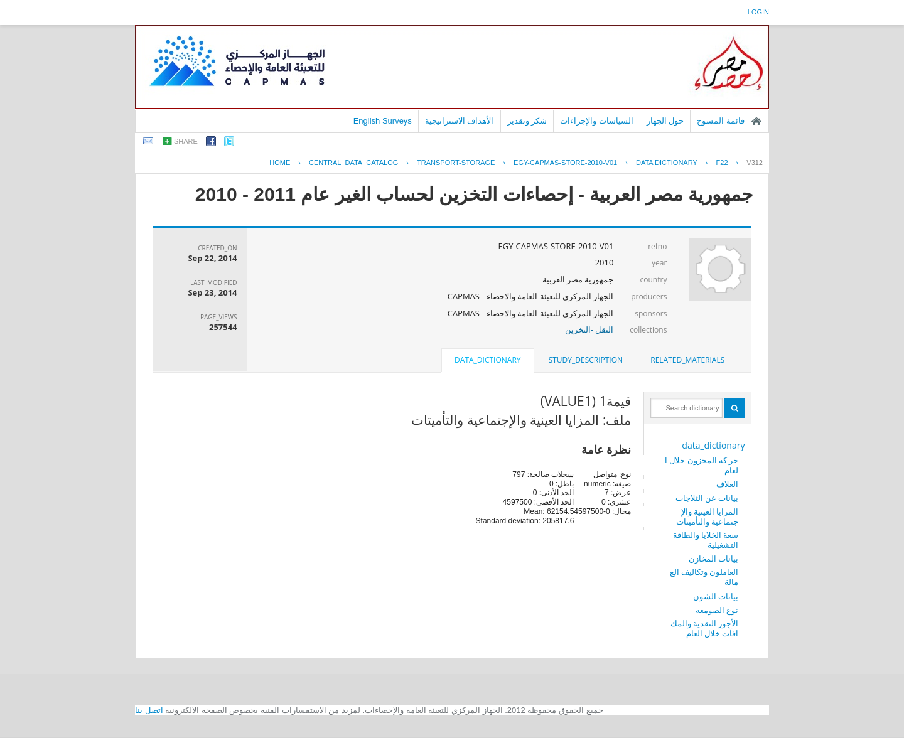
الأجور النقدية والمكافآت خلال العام (704, 628)
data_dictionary (713, 445)
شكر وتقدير (527, 121)
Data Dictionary (666, 162)
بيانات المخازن (713, 559)
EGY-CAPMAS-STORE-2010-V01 (565, 162)
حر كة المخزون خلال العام (702, 465)
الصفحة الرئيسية (756, 121)
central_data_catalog (353, 162)
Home (279, 162)
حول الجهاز (665, 121)
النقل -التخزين (589, 329)
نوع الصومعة (717, 610)
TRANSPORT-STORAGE (456, 162)
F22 (722, 162)
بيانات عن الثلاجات (707, 498)
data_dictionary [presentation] (487, 360)
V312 (754, 162)
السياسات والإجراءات (596, 121)
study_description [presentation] (586, 360)
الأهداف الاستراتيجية (459, 121)
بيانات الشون (715, 596)
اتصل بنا (149, 710)
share (186, 141)
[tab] (687, 360)
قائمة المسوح (721, 121)
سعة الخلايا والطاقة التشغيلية (706, 540)
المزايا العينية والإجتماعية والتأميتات (707, 516)
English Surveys (382, 121)
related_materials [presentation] (687, 360)
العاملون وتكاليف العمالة (704, 577)
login (758, 12)
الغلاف (727, 484)
